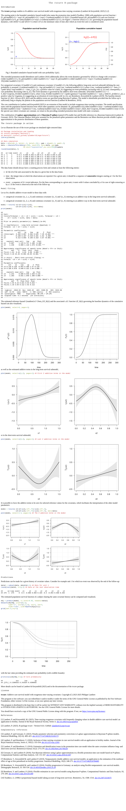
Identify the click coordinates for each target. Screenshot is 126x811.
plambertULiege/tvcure (61, 756)
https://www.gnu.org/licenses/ (93, 741)
